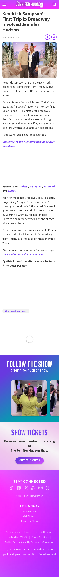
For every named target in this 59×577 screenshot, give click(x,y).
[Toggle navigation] (4, 4)
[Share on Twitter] (54, 37)
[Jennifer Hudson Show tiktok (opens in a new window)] (11, 488)
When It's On (30, 511)
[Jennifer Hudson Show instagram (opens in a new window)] (40, 488)
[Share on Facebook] (47, 37)
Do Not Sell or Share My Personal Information (29, 542)
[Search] (54, 4)
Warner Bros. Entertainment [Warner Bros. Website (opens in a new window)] (39, 554)
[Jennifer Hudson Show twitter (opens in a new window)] (26, 488)
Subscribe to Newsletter (29, 496)
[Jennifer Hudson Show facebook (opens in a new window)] (19, 488)
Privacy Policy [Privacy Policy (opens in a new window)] (12, 532)
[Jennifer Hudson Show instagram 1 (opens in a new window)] (29, 398)
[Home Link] (29, 4)
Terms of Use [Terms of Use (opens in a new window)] (31, 532)
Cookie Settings (40, 537)
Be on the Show (29, 521)
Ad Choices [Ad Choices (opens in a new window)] (47, 532)
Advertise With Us (18, 537)
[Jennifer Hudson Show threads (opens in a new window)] (47, 488)
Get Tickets (29, 460)
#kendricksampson (15, 311)
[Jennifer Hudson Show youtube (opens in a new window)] (33, 488)
